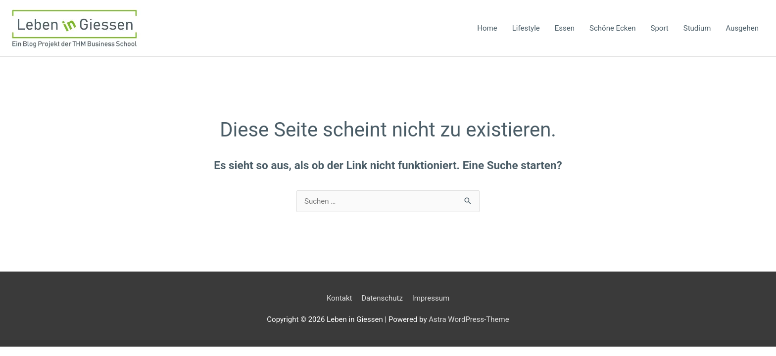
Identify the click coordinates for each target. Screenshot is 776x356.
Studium (697, 28)
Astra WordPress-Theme (469, 319)
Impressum (430, 298)
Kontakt (339, 298)
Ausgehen (742, 28)
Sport (660, 28)
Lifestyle (526, 28)
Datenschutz (382, 298)
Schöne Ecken (612, 28)
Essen (565, 28)
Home (487, 28)
